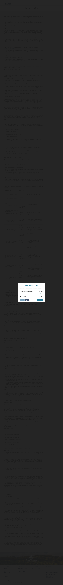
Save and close (39, 300)
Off (42, 291)
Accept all (22, 300)
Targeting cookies (23, 296)
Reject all (27, 300)
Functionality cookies (24, 293)
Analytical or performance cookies (26, 291)
